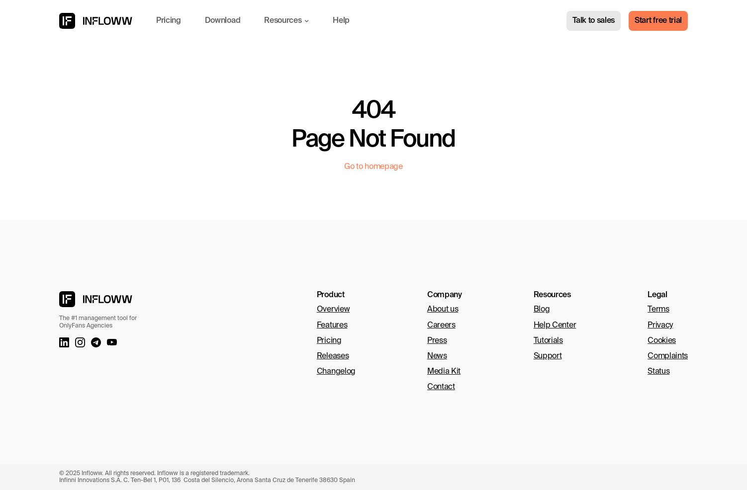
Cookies (662, 341)
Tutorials (548, 341)
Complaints (668, 356)
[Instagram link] (80, 342)
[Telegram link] (96, 342)
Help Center (555, 325)
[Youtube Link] (112, 342)
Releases (333, 356)
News (437, 356)
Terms (658, 310)
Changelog (336, 372)
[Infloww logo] (95, 21)
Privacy (660, 325)
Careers (441, 325)
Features (332, 325)
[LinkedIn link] (64, 342)
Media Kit (444, 372)
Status (658, 372)
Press (437, 341)
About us (442, 310)
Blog (542, 310)
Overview (333, 310)
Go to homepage (373, 167)
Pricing (329, 341)
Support (548, 356)
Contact (441, 387)
